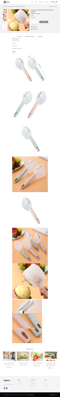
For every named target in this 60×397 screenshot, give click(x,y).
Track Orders (19, 383)
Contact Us (19, 382)
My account (33, 382)
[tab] (20, 36)
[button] (34, 24)
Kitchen (7, 6)
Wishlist (32, 385)
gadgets (34, 29)
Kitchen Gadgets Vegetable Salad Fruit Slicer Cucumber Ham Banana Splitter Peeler (36, 363)
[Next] (28, 20)
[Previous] (9, 20)
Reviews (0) (39, 36)
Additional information (30, 36)
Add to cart (44, 22)
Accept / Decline (52, 394)
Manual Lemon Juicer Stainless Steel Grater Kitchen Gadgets (23, 363)
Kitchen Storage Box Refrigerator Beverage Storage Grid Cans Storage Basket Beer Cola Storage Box (9, 364)
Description (20, 36)
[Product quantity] (35, 22)
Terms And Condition (31, 394)
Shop (45, 383)
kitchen (37, 29)
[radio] (32, 17)
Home (4, 6)
